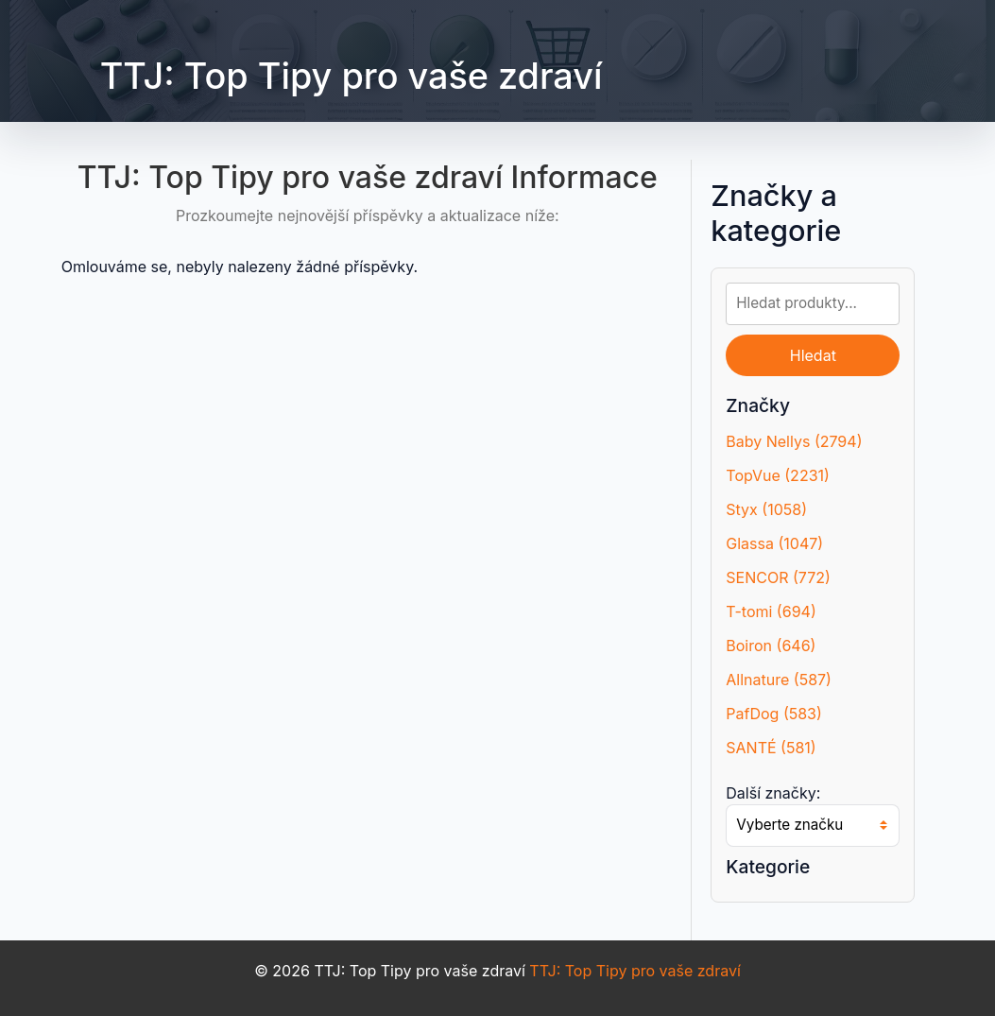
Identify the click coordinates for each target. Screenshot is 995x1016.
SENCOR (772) (778, 577)
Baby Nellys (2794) (794, 441)
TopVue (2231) (778, 475)
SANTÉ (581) (770, 747)
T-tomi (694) (770, 611)
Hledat (813, 355)
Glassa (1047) (774, 543)
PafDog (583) (774, 713)
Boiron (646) (770, 645)
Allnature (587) (779, 679)
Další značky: (773, 793)
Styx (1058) (766, 509)
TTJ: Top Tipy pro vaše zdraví (351, 75)
